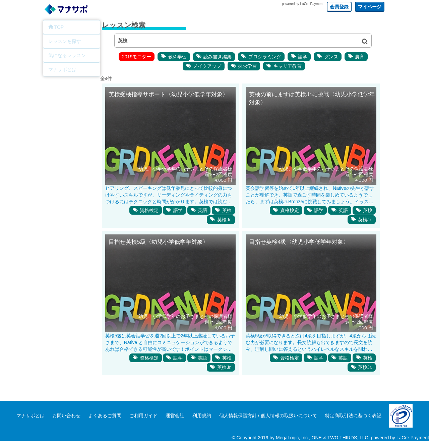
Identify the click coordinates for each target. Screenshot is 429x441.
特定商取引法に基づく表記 (353, 415)
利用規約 (201, 415)
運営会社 (175, 415)
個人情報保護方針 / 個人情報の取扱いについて (268, 415)
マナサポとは (30, 415)
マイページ (369, 6)
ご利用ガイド (143, 415)
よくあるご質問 (104, 415)
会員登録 (339, 6)
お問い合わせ (66, 415)
